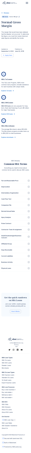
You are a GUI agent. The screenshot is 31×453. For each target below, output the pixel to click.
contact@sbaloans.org (16, 343)
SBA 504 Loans (7, 363)
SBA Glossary (6, 407)
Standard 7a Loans (8, 377)
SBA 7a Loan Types (8, 372)
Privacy (16, 344)
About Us (5, 428)
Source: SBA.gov (13, 16)
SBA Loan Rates (7, 423)
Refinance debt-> (7, 395)
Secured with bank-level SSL (13, 438)
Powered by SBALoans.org (12, 447)
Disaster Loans (6, 365)
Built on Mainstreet (10, 442)
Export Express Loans (9, 383)
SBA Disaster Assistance (9, 425)
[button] (27, 3)
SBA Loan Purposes (8, 387)
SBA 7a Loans (6, 360)
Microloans (5, 368)
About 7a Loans (7, 409)
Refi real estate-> (7, 397)
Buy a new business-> (9, 390)
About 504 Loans (7, 412)
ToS (16, 346)
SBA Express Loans (8, 375)
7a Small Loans (6, 380)
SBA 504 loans (6, 106)
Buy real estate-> (7, 392)
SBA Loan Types (7, 357)
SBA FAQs (5, 404)
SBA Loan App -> (9, 420)
